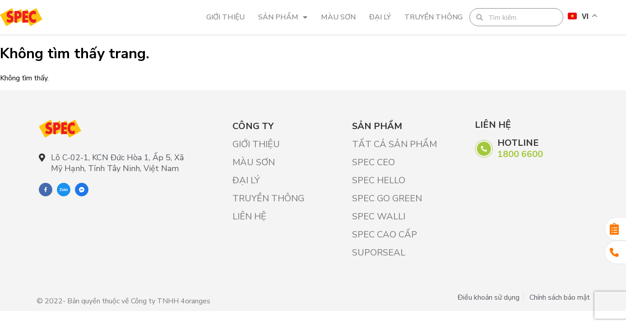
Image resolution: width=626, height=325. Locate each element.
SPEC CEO (373, 162)
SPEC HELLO (378, 180)
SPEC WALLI (378, 216)
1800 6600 (520, 154)
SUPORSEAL (378, 252)
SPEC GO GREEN (387, 198)
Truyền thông (433, 17)
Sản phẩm (282, 17)
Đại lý (380, 17)
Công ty (253, 126)
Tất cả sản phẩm (394, 144)
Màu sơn (338, 17)
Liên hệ (249, 216)
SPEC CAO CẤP (384, 234)
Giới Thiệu (225, 17)
